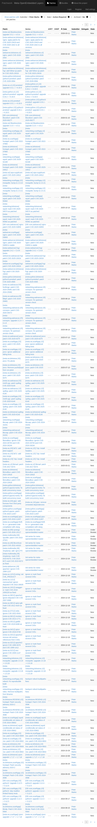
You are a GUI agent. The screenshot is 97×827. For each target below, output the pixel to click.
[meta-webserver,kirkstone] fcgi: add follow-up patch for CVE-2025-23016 (13, 70)
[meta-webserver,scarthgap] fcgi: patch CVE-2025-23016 (13, 263)
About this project (79, 3)
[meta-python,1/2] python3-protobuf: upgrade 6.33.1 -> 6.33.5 (35, 102)
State (92, 29)
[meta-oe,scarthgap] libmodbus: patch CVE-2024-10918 (12, 479)
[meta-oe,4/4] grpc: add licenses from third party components (12, 503)
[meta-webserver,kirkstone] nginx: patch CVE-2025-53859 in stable (13, 242)
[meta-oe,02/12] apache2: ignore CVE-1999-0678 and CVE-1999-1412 (13, 645)
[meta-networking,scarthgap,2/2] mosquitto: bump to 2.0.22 (13, 180)
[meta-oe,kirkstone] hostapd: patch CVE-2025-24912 (13, 167)
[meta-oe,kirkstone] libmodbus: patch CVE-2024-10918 (12, 472)
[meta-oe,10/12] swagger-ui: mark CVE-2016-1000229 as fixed (13, 589)
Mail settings (90, 9)
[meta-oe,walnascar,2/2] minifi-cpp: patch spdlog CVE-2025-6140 (12, 383)
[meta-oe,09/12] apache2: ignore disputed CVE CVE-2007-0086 (13, 597)
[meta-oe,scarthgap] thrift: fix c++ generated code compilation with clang (13, 524)
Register (78, 9)
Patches (51, 3)
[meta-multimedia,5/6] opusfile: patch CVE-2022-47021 (13, 537)
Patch (5, 29)
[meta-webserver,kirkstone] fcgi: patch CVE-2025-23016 (13, 271)
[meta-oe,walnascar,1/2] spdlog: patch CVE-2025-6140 (35, 383)
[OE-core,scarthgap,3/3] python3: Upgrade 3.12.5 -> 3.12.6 (13, 783)
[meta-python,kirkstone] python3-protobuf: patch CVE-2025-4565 (12, 279)
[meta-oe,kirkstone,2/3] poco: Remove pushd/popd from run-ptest (13, 367)
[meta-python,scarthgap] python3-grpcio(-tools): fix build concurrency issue (12, 495)
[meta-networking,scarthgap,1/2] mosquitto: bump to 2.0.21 (35, 180)
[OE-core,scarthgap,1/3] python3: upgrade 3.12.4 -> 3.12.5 (35, 783)
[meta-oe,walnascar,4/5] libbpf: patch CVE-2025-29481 (12, 298)
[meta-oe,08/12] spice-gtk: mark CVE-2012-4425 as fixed (13, 605)
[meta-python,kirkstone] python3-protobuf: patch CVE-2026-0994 (12, 78)
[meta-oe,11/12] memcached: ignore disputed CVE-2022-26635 (13, 582)
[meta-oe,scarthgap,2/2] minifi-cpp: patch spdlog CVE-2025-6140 (12, 398)
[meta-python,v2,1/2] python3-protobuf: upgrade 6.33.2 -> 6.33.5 (35, 86)
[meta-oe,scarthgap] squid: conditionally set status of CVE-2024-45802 (13, 720)
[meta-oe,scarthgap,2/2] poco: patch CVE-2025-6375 (12, 344)
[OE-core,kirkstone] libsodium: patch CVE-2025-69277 (11, 117)
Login (69, 9)
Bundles (63, 3)
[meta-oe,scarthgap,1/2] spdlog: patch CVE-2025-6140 (35, 398)
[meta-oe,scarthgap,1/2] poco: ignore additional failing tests (34, 344)
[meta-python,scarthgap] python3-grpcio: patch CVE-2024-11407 (12, 511)
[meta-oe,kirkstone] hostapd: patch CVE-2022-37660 (13, 149)
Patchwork (7, 3)
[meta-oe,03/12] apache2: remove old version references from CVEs (13, 637)
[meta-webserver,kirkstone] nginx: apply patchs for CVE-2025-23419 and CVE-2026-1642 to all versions (13, 42)
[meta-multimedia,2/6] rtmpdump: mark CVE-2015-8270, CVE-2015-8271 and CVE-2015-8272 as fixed (13, 559)
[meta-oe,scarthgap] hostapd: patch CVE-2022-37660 (13, 141)
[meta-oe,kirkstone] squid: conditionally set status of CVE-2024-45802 (13, 727)
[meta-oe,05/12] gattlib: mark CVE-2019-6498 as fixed (12, 624)
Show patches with (11, 17)
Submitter (76, 29)
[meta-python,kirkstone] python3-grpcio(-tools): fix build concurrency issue (12, 487)
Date (65, 29)
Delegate (85, 29)
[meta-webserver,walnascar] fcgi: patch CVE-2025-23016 (13, 255)
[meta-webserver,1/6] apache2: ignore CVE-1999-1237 (11, 568)
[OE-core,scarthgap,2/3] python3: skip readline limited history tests (12, 790)
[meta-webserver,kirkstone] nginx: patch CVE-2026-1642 (13, 63)
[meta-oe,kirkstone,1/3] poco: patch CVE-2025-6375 (34, 359)
